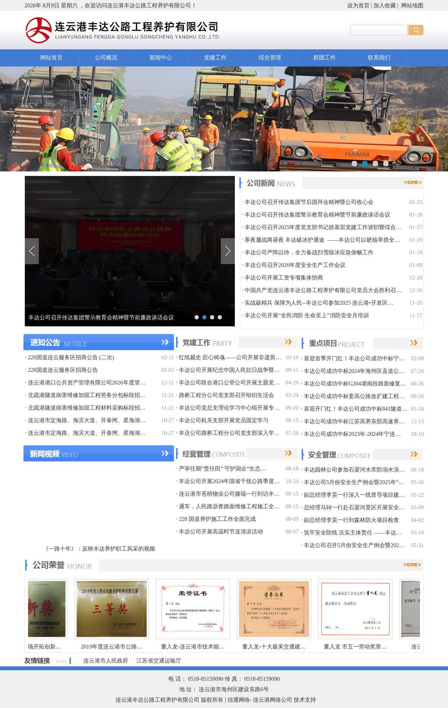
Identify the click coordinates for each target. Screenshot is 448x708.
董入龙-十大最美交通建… (270, 647)
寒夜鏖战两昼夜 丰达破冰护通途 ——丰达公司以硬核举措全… (322, 240)
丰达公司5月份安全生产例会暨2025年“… (354, 482)
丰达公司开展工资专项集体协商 (284, 278)
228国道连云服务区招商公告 (63, 370)
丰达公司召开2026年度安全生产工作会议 (295, 265)
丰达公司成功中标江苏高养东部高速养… (354, 421)
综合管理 (270, 58)
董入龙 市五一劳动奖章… (351, 647)
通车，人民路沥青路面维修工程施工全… (229, 506)
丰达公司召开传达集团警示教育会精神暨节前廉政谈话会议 (317, 215)
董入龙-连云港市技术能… (188, 647)
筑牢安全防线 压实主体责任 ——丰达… (353, 533)
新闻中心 (160, 58)
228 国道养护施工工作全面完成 (217, 519)
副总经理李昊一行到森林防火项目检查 (351, 520)
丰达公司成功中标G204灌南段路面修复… (355, 384)
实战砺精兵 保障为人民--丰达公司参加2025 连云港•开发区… (319, 303)
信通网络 (238, 700)
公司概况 (106, 58)
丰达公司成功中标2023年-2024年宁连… (352, 434)
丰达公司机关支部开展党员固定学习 (223, 420)
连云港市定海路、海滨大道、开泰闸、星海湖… (87, 420)
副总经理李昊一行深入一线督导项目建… (354, 495)
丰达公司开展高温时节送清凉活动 (221, 531)
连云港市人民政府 (105, 661)
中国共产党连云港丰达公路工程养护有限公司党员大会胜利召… (323, 290)
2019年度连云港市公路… (108, 647)
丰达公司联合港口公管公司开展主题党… (229, 382)
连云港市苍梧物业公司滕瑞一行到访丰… (229, 494)
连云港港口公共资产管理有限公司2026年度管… (87, 382)
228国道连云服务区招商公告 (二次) (71, 357)
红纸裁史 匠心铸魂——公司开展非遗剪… (230, 357)
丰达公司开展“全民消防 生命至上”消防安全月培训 (307, 315)
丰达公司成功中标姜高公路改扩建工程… (354, 396)
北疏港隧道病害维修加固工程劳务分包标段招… (87, 395)
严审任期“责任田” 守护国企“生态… (222, 469)
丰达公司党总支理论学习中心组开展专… (229, 408)
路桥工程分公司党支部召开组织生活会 (226, 395)
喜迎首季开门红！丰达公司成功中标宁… (354, 358)
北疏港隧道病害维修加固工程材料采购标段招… (87, 408)
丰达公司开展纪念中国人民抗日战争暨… (229, 370)
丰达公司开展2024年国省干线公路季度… (229, 481)
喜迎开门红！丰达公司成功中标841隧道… (355, 409)
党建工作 (215, 58)
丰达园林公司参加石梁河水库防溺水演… (354, 470)
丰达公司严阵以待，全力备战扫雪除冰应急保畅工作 (309, 252)
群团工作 (324, 58)
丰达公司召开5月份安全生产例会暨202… (354, 545)
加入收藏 (384, 5)
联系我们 (379, 58)
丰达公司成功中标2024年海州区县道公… (354, 371)
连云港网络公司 (272, 700)
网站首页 (51, 58)
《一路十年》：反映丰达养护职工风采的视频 (99, 549)
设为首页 (358, 5)
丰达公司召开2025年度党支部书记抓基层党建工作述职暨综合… (323, 227)
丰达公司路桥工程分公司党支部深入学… (229, 433)
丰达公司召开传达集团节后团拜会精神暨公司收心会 (92, 317)
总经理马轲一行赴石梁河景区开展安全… (354, 507)
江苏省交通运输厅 (158, 661)
